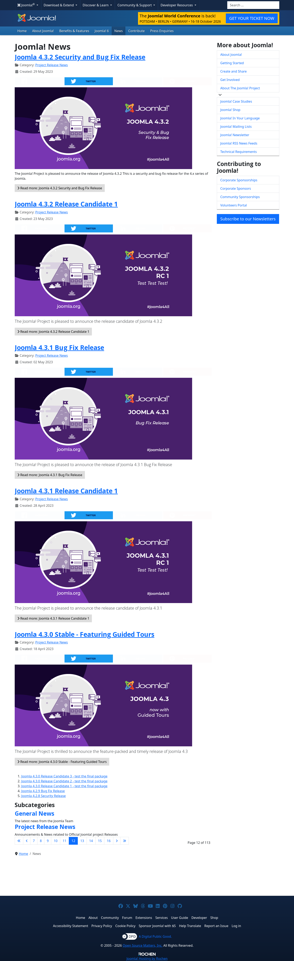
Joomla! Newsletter (234, 135)
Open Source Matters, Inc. (143, 945)
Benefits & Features (74, 31)
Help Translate (190, 926)
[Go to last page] (124, 841)
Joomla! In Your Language (240, 118)
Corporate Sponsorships (238, 180)
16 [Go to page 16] (108, 841)
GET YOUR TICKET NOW (251, 18)
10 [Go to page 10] (55, 841)
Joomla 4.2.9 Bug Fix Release (43, 791)
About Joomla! (43, 31)
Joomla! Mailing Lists (236, 126)
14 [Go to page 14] (91, 841)
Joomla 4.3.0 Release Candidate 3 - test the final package (64, 776)
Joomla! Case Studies (236, 101)
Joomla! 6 (102, 31)
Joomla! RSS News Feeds (238, 143)
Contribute (136, 31)
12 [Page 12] (73, 841)
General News (34, 813)
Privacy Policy (101, 926)
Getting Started (232, 63)
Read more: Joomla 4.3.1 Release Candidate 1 (53, 618)
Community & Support (135, 5)
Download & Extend (59, 5)
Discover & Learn (96, 5)
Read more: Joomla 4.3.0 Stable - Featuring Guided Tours (62, 761)
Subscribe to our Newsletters (248, 219)
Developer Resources (177, 5)
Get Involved (230, 79)
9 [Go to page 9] (48, 841)
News (118, 31)
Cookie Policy (125, 926)
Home (22, 31)
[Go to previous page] (26, 841)
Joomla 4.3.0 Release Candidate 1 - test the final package (64, 786)
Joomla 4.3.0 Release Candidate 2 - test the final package (64, 781)
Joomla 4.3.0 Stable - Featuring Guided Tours (84, 634)
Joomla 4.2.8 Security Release (43, 796)
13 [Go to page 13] (82, 841)
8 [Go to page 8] (41, 841)
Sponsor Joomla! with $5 (157, 926)
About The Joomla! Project (240, 88)
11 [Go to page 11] (64, 841)
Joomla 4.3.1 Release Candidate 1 (66, 490)
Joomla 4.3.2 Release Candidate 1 (66, 204)
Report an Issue (216, 926)
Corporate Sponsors (235, 188)
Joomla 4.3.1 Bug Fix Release (59, 347)
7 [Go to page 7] (34, 841)
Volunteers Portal (233, 205)
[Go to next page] (116, 841)
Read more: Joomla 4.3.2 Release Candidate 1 (53, 331)
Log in (236, 926)
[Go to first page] (19, 841)
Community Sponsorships (240, 197)
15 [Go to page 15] (100, 841)
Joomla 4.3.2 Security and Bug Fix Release (80, 57)
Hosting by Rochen (146, 958)
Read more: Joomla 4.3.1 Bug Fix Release (49, 475)
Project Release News (51, 65)
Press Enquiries (162, 31)
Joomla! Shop (230, 110)
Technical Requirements (238, 151)
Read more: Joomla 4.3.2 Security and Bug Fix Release (59, 188)
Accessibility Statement (70, 926)
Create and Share (233, 71)
